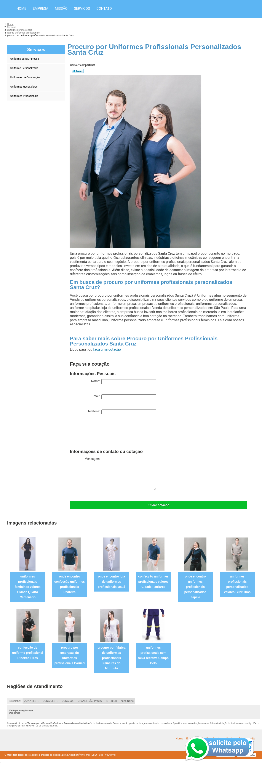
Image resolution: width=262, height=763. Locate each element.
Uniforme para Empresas (25, 58)
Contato (104, 8)
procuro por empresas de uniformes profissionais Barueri (69, 655)
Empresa (40, 8)
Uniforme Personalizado (24, 68)
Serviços (82, 8)
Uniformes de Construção (25, 77)
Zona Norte (127, 700)
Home (21, 8)
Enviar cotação (158, 505)
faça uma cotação (107, 349)
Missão (61, 8)
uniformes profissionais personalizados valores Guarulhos (237, 584)
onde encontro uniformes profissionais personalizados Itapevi (195, 587)
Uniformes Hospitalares (24, 86)
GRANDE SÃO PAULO (90, 700)
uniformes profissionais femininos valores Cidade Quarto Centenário (27, 587)
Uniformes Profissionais (24, 96)
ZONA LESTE (31, 700)
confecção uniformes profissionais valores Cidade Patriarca (153, 582)
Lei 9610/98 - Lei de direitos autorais (39, 726)
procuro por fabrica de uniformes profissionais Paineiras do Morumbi (111, 658)
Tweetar (78, 71)
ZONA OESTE (50, 700)
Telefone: (122, 411)
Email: (124, 396)
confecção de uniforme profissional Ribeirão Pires (27, 653)
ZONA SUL (68, 700)
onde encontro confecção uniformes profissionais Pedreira (69, 584)
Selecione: (15, 700)
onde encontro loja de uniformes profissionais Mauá (111, 582)
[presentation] (103, 432)
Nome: (123, 381)
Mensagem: (120, 473)
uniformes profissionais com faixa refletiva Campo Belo (153, 655)
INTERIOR (111, 700)
